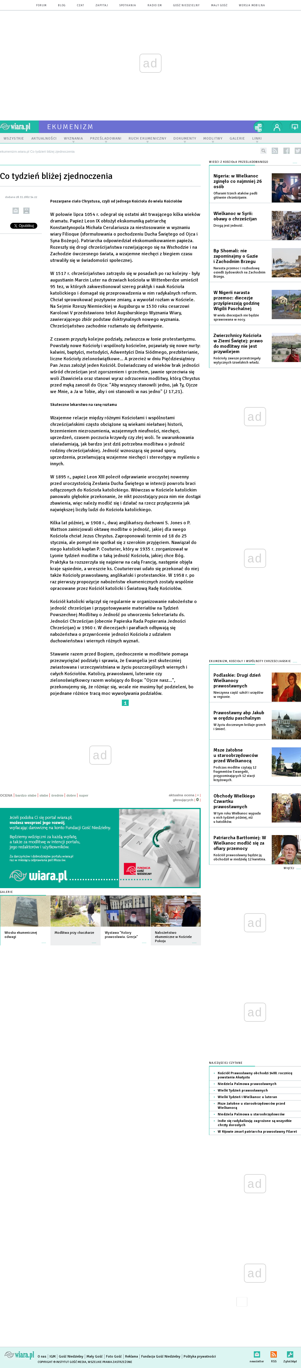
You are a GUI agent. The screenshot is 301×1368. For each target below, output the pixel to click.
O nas (42, 1356)
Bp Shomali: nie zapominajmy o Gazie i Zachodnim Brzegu (236, 256)
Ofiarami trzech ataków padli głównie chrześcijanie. (235, 195)
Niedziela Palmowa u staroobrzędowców (251, 1114)
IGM (53, 1356)
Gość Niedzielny (186, 5)
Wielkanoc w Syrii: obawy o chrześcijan (235, 216)
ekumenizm (70, 126)
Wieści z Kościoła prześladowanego (238, 162)
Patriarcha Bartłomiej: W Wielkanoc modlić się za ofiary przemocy (240, 843)
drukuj (26, 211)
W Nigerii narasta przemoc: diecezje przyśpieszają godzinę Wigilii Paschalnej (236, 300)
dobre (71, 795)
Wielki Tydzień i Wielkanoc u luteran (247, 1097)
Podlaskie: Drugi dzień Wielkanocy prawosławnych (237, 681)
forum (41, 5)
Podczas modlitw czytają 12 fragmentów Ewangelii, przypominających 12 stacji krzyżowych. (235, 773)
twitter (298, 151)
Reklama (131, 1356)
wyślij (16, 211)
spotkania (127, 5)
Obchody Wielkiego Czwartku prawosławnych (234, 801)
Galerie (6, 892)
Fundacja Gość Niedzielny (160, 1356)
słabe (43, 795)
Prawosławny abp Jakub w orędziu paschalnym (239, 715)
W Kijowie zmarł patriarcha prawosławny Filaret (257, 1131)
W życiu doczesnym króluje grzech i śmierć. (240, 727)
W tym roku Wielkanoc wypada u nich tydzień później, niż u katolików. (237, 817)
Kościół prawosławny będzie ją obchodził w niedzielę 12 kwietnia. (240, 857)
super (83, 795)
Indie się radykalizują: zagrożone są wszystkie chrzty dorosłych (255, 1123)
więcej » (44, 940)
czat (80, 5)
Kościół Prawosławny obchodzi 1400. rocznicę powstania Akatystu (255, 1075)
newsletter (257, 1353)
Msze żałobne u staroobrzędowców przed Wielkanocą (236, 755)
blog (62, 5)
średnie (57, 795)
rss (275, 151)
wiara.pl (19, 126)
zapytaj (102, 5)
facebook (286, 151)
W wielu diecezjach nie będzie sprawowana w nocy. (236, 317)
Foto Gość (114, 1356)
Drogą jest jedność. (228, 225)
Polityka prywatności (200, 1356)
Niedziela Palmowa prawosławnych (247, 1084)
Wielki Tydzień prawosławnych (243, 1090)
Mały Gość (219, 5)
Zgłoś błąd (290, 1353)
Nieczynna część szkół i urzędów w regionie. (238, 694)
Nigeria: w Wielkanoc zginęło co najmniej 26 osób (238, 181)
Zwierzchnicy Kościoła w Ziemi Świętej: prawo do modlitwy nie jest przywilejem (238, 343)
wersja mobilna (252, 5)
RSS (274, 1353)
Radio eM (155, 5)
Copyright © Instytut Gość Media (62, 1362)
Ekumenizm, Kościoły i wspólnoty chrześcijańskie (250, 661)
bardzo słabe (26, 795)
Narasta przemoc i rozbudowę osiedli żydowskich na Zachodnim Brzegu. (239, 272)
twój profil (277, 126)
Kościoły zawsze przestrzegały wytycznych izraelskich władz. (237, 360)
